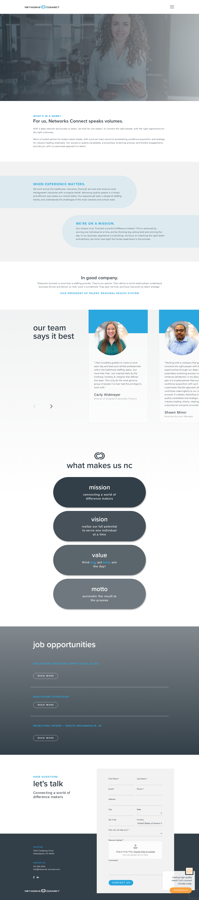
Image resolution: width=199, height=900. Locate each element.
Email (111, 789)
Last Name (142, 779)
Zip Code (112, 819)
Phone (140, 789)
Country (140, 819)
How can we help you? (118, 830)
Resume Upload (115, 840)
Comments (113, 860)
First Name (113, 779)
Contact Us (121, 882)
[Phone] (149, 792)
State (139, 809)
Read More (46, 675)
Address (112, 799)
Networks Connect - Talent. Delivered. (42, 7)
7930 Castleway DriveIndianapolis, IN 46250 (43, 852)
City (110, 809)
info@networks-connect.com (46, 869)
